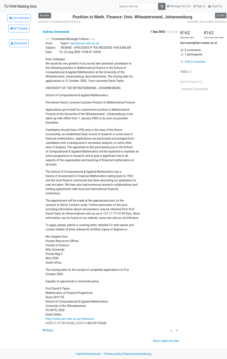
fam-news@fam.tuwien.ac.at (198, 43)
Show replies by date (166, 341)
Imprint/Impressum (88, 353)
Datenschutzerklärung (137, 353)
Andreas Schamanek (56, 31)
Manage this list (178, 6)
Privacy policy (113, 353)
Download (19, 43)
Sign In (200, 6)
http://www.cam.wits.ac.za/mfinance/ (70, 318)
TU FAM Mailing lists (20, 6)
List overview (19, 18)
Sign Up (215, 6)
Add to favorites (192, 61)
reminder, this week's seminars (206, 21)
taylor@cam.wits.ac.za (84, 43)
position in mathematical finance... (60, 21)
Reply (48, 330)
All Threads (19, 28)
